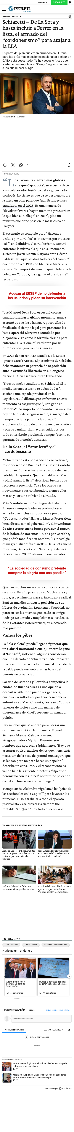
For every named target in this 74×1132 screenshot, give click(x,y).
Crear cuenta (63, 1010)
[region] (37, 1050)
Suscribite (59, 2)
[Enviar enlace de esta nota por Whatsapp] (21, 165)
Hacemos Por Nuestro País (55, 945)
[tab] (14, 1030)
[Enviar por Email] (28, 165)
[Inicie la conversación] (40, 1018)
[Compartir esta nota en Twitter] (13, 165)
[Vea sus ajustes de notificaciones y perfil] (70, 2)
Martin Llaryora (31, 945)
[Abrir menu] (3, 9)
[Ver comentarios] (69, 17)
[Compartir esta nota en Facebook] (5, 165)
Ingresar (43, 2)
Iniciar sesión (51, 1010)
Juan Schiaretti (11, 945)
